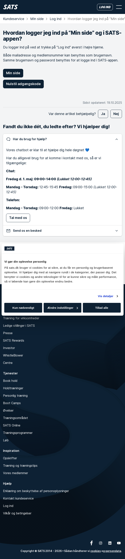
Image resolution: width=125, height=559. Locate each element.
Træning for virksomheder (21, 318)
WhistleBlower (13, 355)
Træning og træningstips (20, 465)
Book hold (10, 381)
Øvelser (8, 410)
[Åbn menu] (119, 7)
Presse (8, 333)
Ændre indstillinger (62, 307)
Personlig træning (15, 395)
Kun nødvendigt (23, 307)
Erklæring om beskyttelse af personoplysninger (36, 491)
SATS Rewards (13, 340)
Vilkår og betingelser (17, 513)
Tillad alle (101, 307)
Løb (6, 440)
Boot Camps (12, 403)
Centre (8, 363)
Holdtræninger (13, 388)
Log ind (55, 19)
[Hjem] (10, 7)
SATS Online (11, 425)
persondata (113, 551)
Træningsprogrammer (18, 433)
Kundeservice (13, 19)
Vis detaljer (105, 296)
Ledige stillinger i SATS (19, 325)
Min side (37, 19)
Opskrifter (10, 458)
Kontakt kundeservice (18, 498)
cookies (95, 551)
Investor (9, 348)
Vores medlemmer (15, 473)
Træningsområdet (15, 418)
